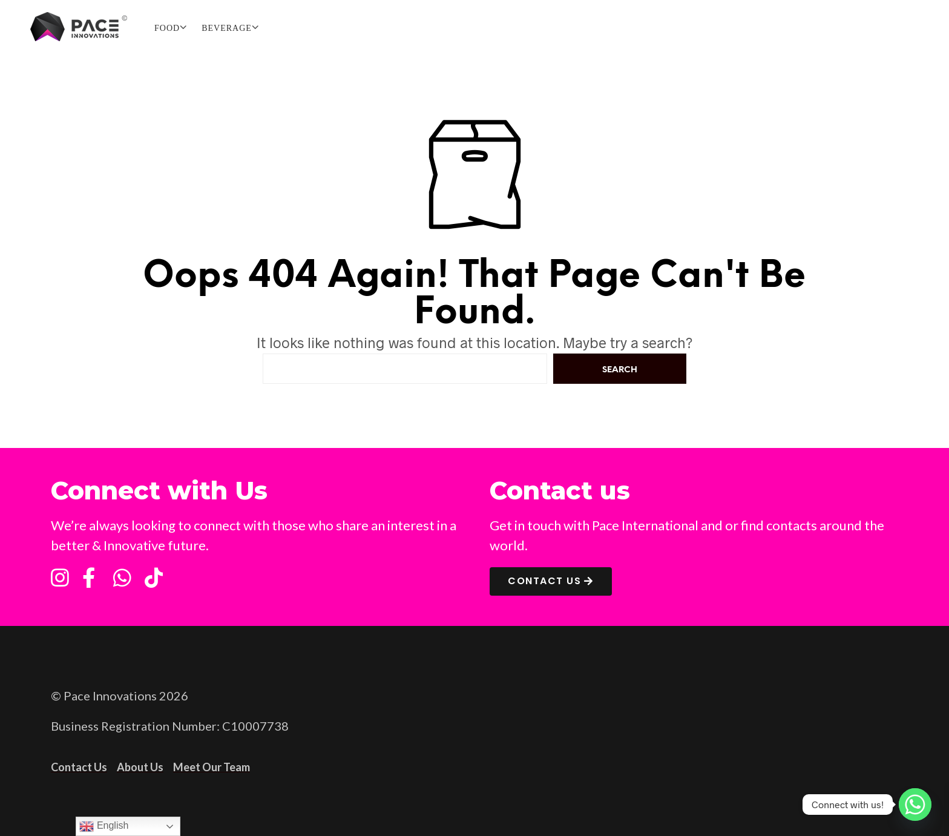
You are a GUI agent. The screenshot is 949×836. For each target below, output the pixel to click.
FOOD (167, 28)
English (103, 826)
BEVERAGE (227, 28)
